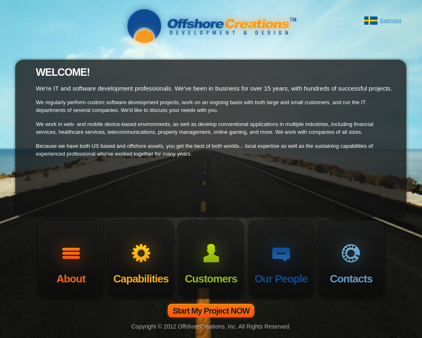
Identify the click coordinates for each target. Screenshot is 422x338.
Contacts (351, 279)
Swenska (390, 20)
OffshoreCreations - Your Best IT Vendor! (211, 26)
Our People (281, 279)
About (70, 279)
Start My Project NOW (211, 310)
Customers (211, 279)
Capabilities (141, 279)
